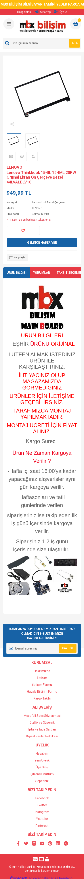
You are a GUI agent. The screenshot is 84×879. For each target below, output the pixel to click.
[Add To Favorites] (23, 230)
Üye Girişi (42, 767)
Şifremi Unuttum (42, 774)
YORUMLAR (41, 272)
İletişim (42, 678)
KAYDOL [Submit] (68, 648)
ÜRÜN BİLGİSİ (17, 272)
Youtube (42, 819)
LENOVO (14, 167)
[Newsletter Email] (42, 648)
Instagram (42, 812)
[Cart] (75, 23)
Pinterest (42, 825)
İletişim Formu (42, 684)
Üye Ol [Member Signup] (60, 11)
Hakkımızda (42, 671)
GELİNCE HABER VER (42, 242)
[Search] (42, 43)
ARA (75, 43)
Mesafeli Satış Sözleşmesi (42, 715)
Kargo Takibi (42, 698)
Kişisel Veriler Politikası (42, 736)
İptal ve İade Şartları (42, 729)
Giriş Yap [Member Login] (43, 11)
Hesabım (42, 753)
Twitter (42, 805)
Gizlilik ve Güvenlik (42, 722)
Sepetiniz (42, 781)
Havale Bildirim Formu (42, 691)
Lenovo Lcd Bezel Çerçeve (48, 202)
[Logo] (42, 26)
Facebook (42, 798)
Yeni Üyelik (42, 760)
